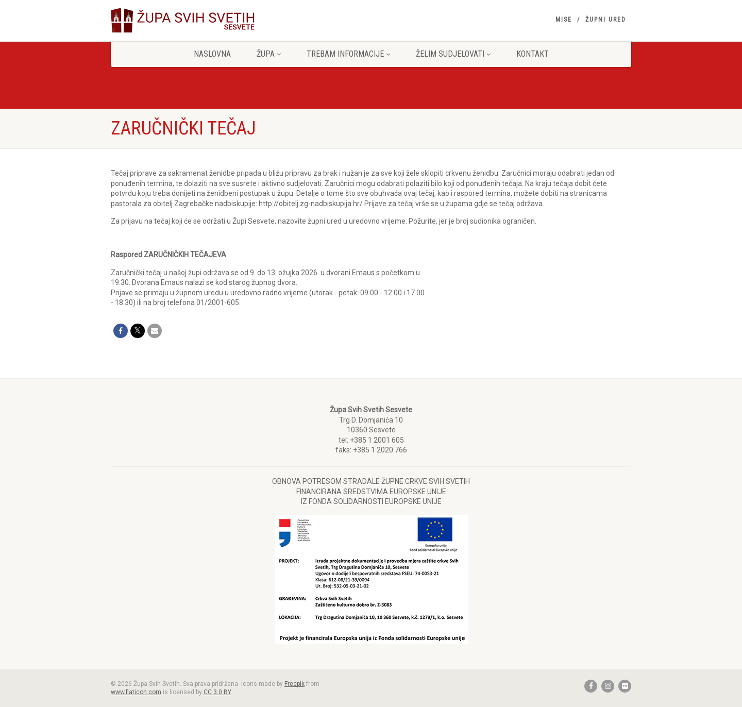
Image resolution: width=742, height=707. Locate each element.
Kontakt (532, 54)
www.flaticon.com (136, 692)
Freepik (294, 683)
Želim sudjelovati (453, 54)
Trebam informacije (348, 54)
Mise (563, 19)
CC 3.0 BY (217, 692)
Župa (269, 54)
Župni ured (605, 19)
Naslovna (212, 54)
